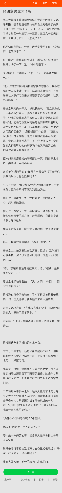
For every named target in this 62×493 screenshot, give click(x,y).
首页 (54, 3)
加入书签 (25, 479)
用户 (44, 3)
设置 (34, 3)
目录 (41, 479)
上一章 (7, 479)
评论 (55, 479)
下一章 (30, 472)
